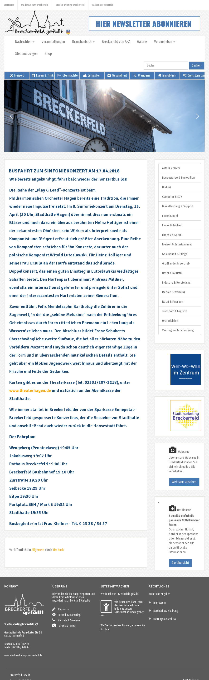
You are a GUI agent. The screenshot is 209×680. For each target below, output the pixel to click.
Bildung (166, 187)
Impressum (157, 602)
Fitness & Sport (171, 235)
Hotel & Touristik (172, 273)
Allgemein (38, 550)
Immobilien (167, 75)
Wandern (142, 75)
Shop (48, 53)
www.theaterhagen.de (30, 390)
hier (105, 629)
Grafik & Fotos (63, 625)
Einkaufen (92, 75)
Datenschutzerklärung (163, 610)
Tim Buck (58, 550)
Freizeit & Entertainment (177, 244)
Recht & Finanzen (172, 301)
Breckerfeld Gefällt (20, 675)
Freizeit (17, 75)
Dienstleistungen (194, 75)
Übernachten (68, 75)
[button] (11, 116)
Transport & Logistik (174, 311)
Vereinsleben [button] (164, 41)
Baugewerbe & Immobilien (178, 177)
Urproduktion (170, 320)
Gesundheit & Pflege (175, 254)
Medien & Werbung (173, 292)
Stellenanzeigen (26, 53)
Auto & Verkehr (171, 168)
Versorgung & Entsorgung (178, 330)
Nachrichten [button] (24, 41)
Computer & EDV (172, 196)
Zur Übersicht (180, 563)
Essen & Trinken (43, 75)
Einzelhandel (170, 216)
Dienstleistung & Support (177, 206)
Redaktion (60, 609)
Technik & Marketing (66, 615)
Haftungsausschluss (162, 619)
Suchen (196, 65)
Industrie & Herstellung (176, 282)
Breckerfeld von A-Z (116, 41)
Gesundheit (117, 75)
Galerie (142, 41)
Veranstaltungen (53, 41)
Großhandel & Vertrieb (176, 263)
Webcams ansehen (184, 482)
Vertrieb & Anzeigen (66, 620)
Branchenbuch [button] (83, 41)
